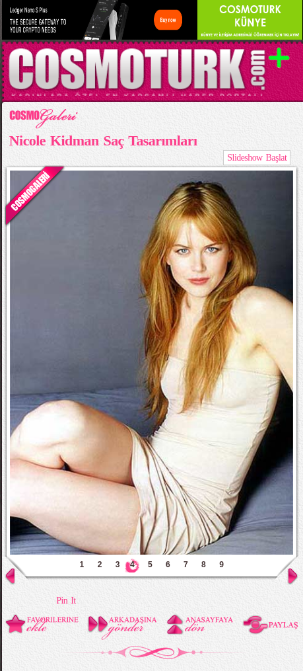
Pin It (65, 601)
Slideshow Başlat (256, 158)
